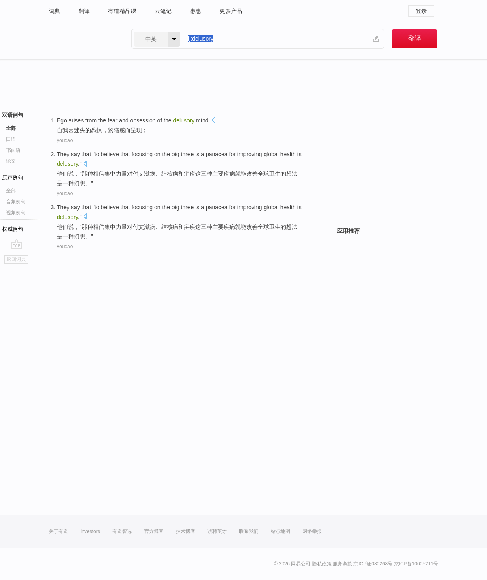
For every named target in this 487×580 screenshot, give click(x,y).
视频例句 (16, 212)
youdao (65, 140)
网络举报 (312, 531)
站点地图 (280, 531)
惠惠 (195, 11)
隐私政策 (322, 564)
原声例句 (12, 177)
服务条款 (342, 564)
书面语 (13, 150)
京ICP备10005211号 (416, 564)
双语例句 (12, 115)
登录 (421, 11)
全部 (11, 128)
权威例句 (12, 229)
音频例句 (16, 201)
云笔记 (163, 11)
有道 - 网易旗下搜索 (82, 38)
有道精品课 (122, 11)
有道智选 (122, 531)
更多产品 (231, 11)
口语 (11, 139)
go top (16, 244)
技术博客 (185, 531)
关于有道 (58, 531)
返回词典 (16, 259)
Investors (90, 531)
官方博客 (154, 531)
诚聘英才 (217, 531)
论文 (11, 161)
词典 (54, 11)
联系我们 (249, 531)
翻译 (84, 11)
